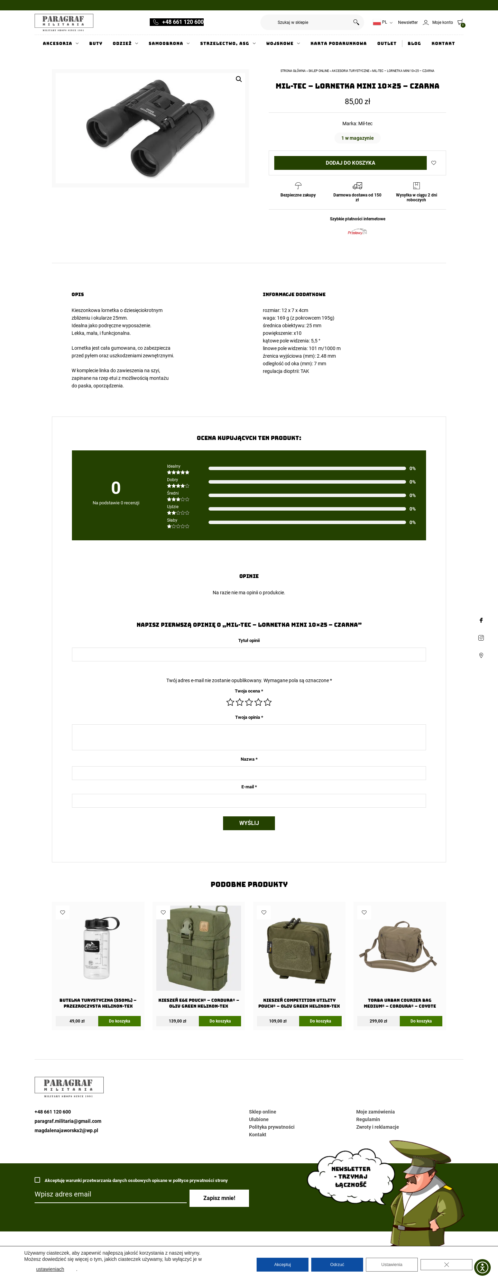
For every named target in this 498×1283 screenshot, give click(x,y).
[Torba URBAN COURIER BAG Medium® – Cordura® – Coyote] (399, 959)
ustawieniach (50, 1269)
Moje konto (442, 22)
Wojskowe (280, 44)
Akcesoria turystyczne (350, 71)
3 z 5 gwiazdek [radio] (249, 702)
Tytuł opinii (249, 640)
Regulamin (368, 1119)
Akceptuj (282, 1264)
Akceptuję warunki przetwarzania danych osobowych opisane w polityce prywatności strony (131, 1181)
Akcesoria (57, 44)
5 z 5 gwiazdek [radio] (268, 702)
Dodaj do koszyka (350, 163)
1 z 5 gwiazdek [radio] (230, 702)
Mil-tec (365, 123)
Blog (414, 44)
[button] (239, 79)
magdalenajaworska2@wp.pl (66, 1130)
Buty (95, 44)
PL (380, 22)
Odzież (122, 44)
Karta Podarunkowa (339, 44)
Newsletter (408, 22)
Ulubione (259, 1119)
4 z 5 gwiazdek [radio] (258, 702)
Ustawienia (392, 1264)
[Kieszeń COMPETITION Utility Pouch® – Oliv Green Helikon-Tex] (299, 959)
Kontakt (443, 44)
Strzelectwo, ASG (224, 44)
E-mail (249, 786)
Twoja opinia (249, 717)
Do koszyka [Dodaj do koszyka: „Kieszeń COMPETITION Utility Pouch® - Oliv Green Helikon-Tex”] (320, 1021)
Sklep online (318, 71)
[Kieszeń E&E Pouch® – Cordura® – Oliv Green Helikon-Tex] (198, 959)
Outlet (387, 44)
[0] (458, 22)
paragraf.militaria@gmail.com (68, 1121)
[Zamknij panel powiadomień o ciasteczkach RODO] (446, 1264)
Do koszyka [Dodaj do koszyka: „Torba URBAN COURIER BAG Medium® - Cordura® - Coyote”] (421, 1021)
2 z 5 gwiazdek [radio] (240, 702)
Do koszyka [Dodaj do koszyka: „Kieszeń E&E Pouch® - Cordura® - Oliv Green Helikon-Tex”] (220, 1021)
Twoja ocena (249, 691)
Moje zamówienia (375, 1112)
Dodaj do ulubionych (434, 163)
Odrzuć (337, 1264)
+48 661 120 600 (183, 22)
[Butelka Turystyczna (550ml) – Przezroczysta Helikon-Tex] (98, 959)
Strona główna (293, 71)
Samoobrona (166, 44)
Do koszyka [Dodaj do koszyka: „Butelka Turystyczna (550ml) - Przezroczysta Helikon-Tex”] (119, 1021)
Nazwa (249, 759)
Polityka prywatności (272, 1127)
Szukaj (356, 22)
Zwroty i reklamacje (377, 1127)
